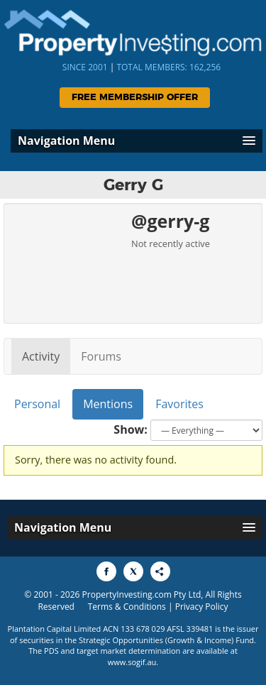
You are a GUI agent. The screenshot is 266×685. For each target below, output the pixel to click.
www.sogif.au (132, 662)
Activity (41, 356)
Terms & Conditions (127, 607)
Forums (101, 356)
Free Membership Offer (135, 97)
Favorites (179, 404)
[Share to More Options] (160, 571)
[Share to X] (133, 571)
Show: (130, 429)
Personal (37, 404)
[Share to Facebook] (106, 571)
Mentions (108, 404)
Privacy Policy (201, 607)
